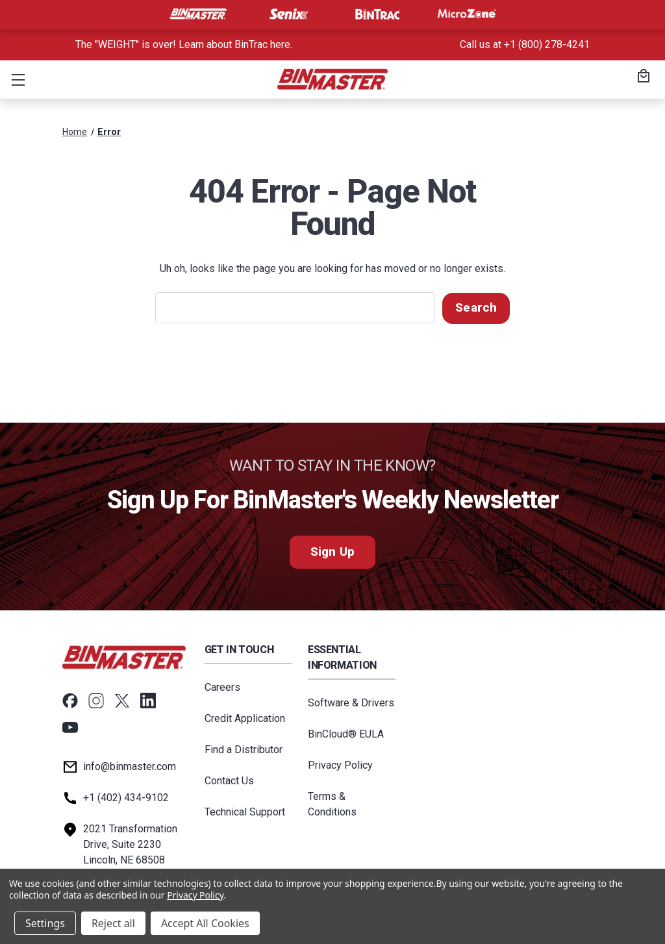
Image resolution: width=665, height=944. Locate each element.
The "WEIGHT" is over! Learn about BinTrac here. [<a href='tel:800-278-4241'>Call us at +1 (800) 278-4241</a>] (183, 44)
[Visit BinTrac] (377, 14)
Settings (45, 923)
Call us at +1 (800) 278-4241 (525, 44)
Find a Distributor (243, 749)
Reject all (113, 923)
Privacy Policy (340, 764)
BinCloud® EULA (346, 733)
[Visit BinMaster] (198, 14)
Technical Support (245, 811)
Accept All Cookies (205, 923)
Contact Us (229, 780)
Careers (222, 686)
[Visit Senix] (288, 14)
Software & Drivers (351, 702)
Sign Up (332, 551)
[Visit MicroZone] (467, 14)
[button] (15, 79)
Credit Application (245, 718)
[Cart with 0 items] (641, 77)
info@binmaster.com (129, 766)
